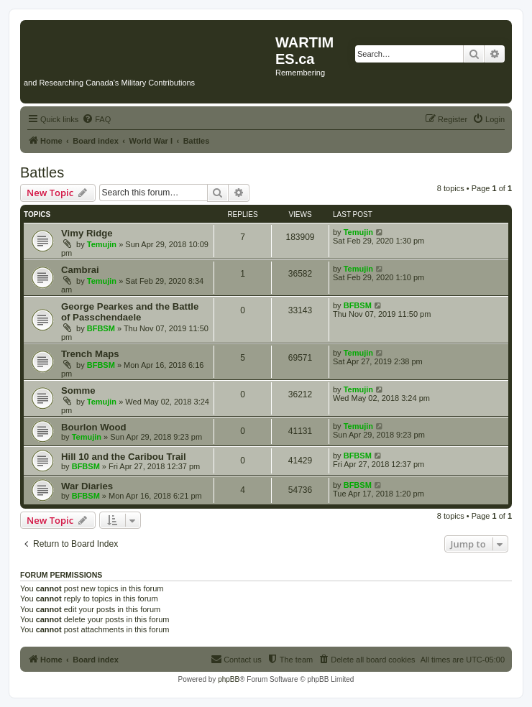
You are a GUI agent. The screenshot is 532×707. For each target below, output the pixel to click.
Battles (42, 172)
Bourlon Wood (94, 427)
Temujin (101, 244)
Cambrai (80, 269)
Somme (78, 390)
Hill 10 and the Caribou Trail (123, 456)
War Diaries (87, 486)
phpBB (228, 679)
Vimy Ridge (87, 233)
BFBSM (101, 328)
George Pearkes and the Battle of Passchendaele (129, 312)
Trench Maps (90, 353)
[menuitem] (96, 119)
